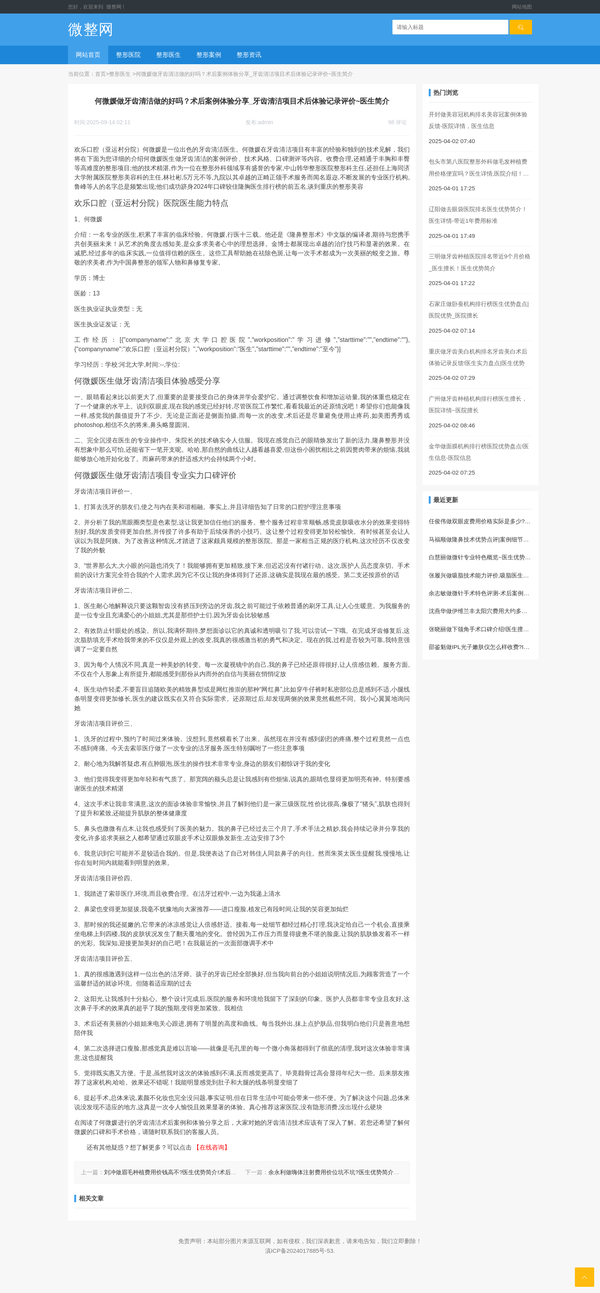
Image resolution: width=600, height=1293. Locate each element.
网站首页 (88, 54)
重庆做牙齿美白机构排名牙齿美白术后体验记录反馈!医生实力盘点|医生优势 (478, 357)
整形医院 (128, 54)
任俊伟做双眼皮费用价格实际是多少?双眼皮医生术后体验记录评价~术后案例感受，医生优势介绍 (480, 521)
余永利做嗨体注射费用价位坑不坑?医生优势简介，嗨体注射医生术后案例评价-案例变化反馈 (387, 1172)
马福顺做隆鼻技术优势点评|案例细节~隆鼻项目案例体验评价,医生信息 (480, 539)
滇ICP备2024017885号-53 (299, 1250)
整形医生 (168, 54)
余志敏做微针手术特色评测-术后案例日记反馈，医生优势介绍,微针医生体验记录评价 (480, 593)
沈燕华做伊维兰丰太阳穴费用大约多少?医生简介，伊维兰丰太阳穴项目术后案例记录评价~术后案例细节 (480, 611)
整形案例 (208, 54)
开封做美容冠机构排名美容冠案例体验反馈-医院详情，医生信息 (478, 120)
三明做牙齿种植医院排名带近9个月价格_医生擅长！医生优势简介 (479, 262)
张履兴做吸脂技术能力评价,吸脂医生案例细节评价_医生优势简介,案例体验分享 (480, 575)
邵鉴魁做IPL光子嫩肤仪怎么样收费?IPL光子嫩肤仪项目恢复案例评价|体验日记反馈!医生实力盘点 (480, 647)
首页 (100, 74)
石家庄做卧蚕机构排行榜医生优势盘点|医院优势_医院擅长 (479, 310)
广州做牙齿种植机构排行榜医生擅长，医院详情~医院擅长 (478, 404)
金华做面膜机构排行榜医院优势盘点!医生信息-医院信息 (479, 452)
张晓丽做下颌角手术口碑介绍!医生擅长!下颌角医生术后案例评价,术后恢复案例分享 (480, 629)
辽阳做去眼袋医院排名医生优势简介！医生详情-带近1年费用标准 (478, 215)
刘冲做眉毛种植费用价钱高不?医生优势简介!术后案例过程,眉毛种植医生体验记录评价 (214, 1172)
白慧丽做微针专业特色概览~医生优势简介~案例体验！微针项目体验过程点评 (480, 557)
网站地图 (522, 7)
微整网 (113, 7)
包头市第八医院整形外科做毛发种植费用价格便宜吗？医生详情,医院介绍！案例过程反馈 (479, 168)
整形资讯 (249, 54)
